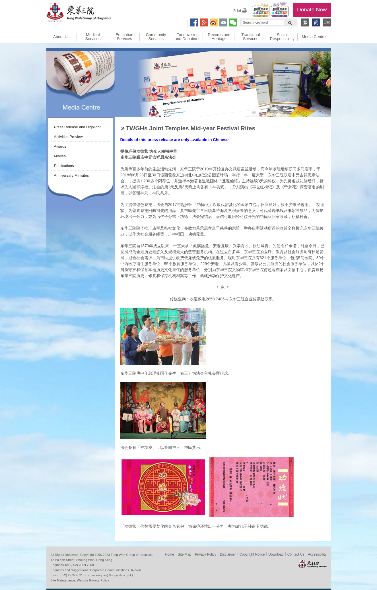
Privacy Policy (205, 554)
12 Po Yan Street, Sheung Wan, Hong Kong (81, 560)
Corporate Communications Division (115, 570)
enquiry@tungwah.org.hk (114, 575)
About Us (61, 36)
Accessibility (317, 554)
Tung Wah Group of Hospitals (78, 13)
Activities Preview (68, 137)
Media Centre (314, 36)
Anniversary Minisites (71, 175)
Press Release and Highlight (77, 127)
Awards (60, 146)
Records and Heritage (219, 37)
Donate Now (312, 10)
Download (275, 554)
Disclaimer (228, 554)
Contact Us (295, 554)
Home (169, 554)
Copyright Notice (252, 554)
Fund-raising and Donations (187, 37)
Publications (64, 166)
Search (290, 22)
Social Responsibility (282, 37)
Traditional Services (250, 37)
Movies (60, 156)
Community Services (156, 37)
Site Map (184, 554)
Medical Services (93, 37)
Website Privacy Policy (93, 580)
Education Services (124, 37)
